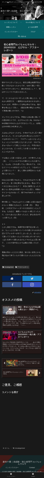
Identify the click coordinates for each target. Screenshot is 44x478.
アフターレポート (22, 267)
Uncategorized (8, 267)
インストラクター (12, 467)
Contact (32, 467)
